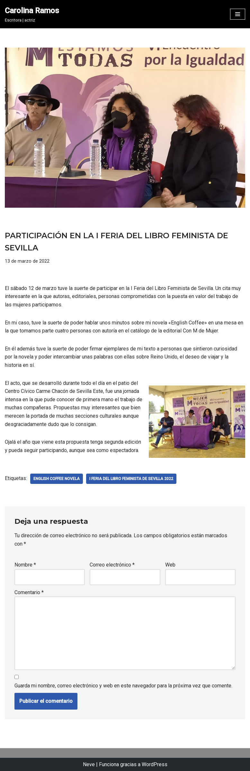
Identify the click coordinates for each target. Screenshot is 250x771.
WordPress (154, 764)
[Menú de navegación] (237, 14)
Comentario (29, 592)
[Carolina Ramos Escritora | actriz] (32, 14)
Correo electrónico (112, 565)
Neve (89, 764)
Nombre (25, 565)
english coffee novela (56, 478)
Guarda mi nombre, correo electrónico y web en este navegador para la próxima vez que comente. (123, 686)
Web (170, 565)
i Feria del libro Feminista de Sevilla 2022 (131, 478)
